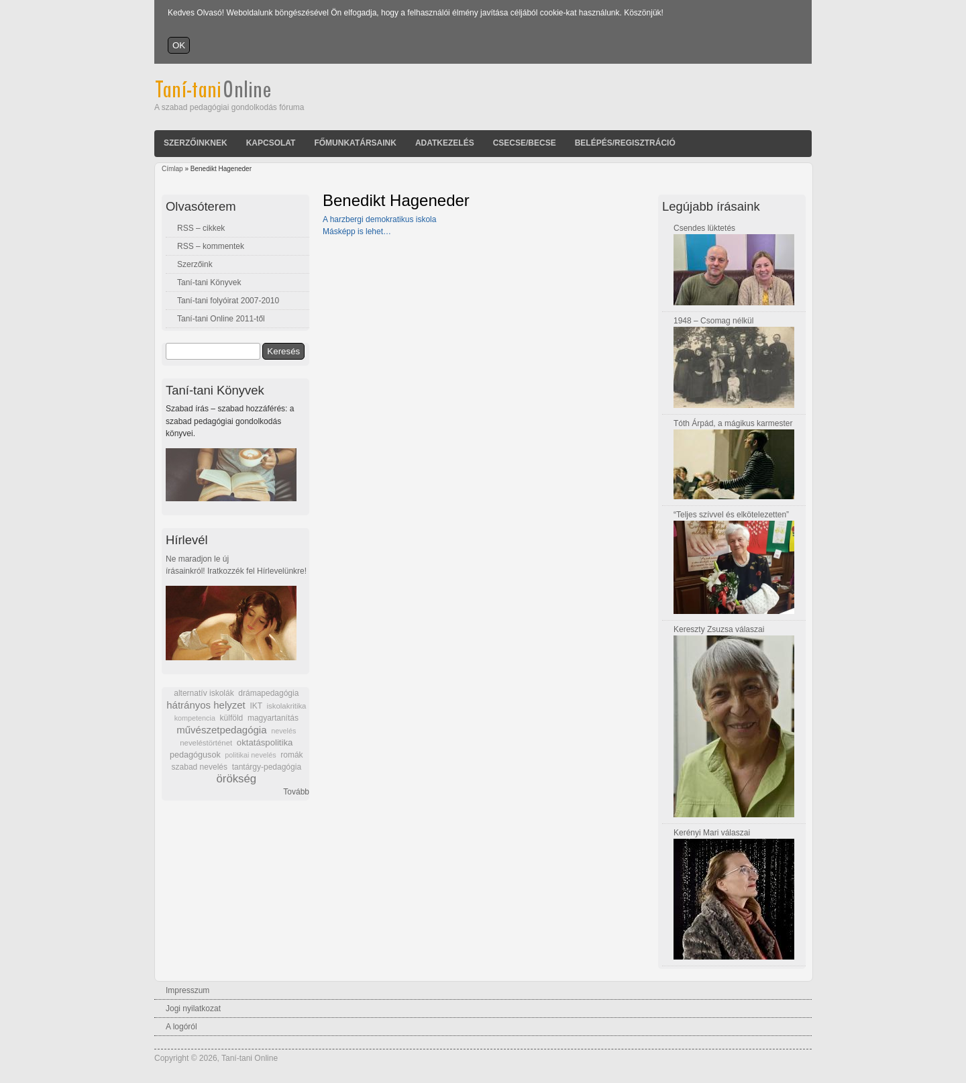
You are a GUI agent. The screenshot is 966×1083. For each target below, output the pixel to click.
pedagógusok (195, 755)
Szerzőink (195, 264)
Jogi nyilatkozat (193, 1008)
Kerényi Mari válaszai (712, 832)
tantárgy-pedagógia (266, 767)
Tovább (296, 791)
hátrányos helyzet (206, 705)
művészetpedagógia (221, 729)
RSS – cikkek (201, 228)
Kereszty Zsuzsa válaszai (719, 629)
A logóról (181, 1026)
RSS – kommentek (210, 246)
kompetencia (194, 718)
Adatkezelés (444, 143)
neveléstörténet (206, 743)
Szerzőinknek (195, 143)
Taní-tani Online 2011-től (221, 318)
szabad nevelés (199, 767)
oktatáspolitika (265, 742)
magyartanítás (273, 718)
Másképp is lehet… (357, 231)
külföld (232, 718)
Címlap (172, 168)
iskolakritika (287, 706)
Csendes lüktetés (704, 228)
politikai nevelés (250, 755)
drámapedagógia (268, 693)
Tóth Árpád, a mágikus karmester (733, 423)
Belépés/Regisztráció (625, 143)
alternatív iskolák (203, 693)
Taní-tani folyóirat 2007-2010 (228, 300)
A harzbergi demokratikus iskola (379, 219)
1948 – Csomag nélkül (713, 320)
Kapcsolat (271, 143)
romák (291, 755)
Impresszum (187, 990)
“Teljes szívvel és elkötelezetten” (731, 514)
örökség (236, 778)
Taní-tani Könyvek (209, 282)
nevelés (283, 731)
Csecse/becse (524, 143)
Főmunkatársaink (355, 143)
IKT (256, 706)
